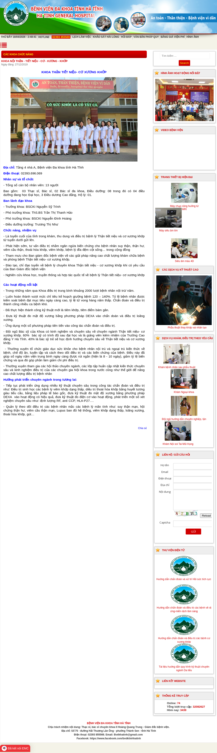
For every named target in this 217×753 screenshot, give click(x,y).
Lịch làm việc (81, 36)
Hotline (54, 37)
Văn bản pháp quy (146, 36)
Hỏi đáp (126, 36)
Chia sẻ (142, 428)
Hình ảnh (193, 36)
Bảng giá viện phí (173, 36)
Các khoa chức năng (18, 54)
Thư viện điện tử (173, 550)
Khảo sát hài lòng (106, 36)
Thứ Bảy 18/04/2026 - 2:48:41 (18, 36)
